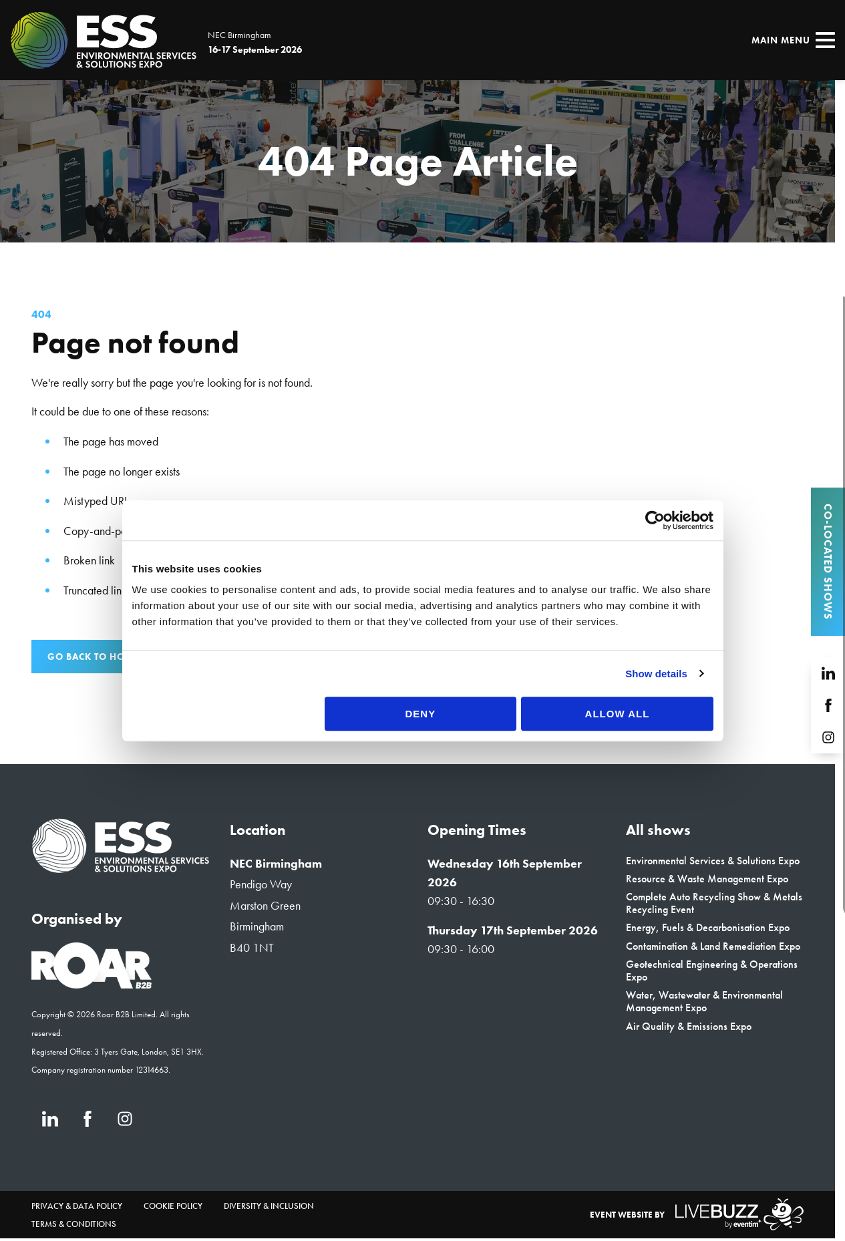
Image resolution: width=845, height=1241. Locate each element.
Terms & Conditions (73, 1224)
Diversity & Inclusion (269, 1206)
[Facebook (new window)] (87, 1118)
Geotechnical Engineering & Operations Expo (712, 970)
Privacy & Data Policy (76, 1206)
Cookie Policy (173, 1206)
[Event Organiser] (91, 984)
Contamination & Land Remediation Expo (713, 946)
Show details (678, 781)
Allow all (631, 821)
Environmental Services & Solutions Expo (713, 860)
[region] (417, 161)
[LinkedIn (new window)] (50, 1118)
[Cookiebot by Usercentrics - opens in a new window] (675, 628)
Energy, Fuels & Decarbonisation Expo (708, 927)
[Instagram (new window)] (125, 1118)
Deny (420, 821)
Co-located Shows (828, 562)
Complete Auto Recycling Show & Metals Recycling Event (714, 903)
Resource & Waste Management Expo (707, 878)
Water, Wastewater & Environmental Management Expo (704, 1001)
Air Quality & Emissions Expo (688, 1026)
